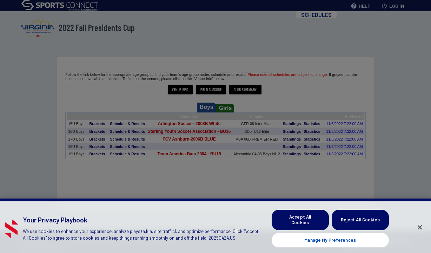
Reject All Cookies (360, 223)
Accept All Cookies (300, 223)
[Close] (419, 231)
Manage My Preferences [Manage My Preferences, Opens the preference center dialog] (330, 243)
